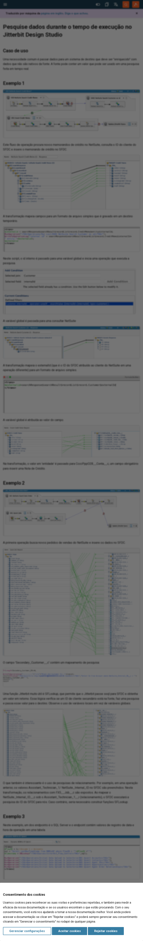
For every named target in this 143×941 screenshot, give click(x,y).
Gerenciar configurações (27, 931)
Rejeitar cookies (105, 931)
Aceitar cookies (69, 931)
